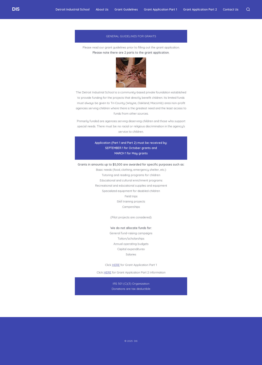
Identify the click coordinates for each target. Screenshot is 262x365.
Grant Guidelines (126, 9)
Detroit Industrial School (73, 9)
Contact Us (230, 9)
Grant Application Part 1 (160, 9)
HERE (116, 265)
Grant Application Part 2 (200, 9)
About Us (102, 9)
